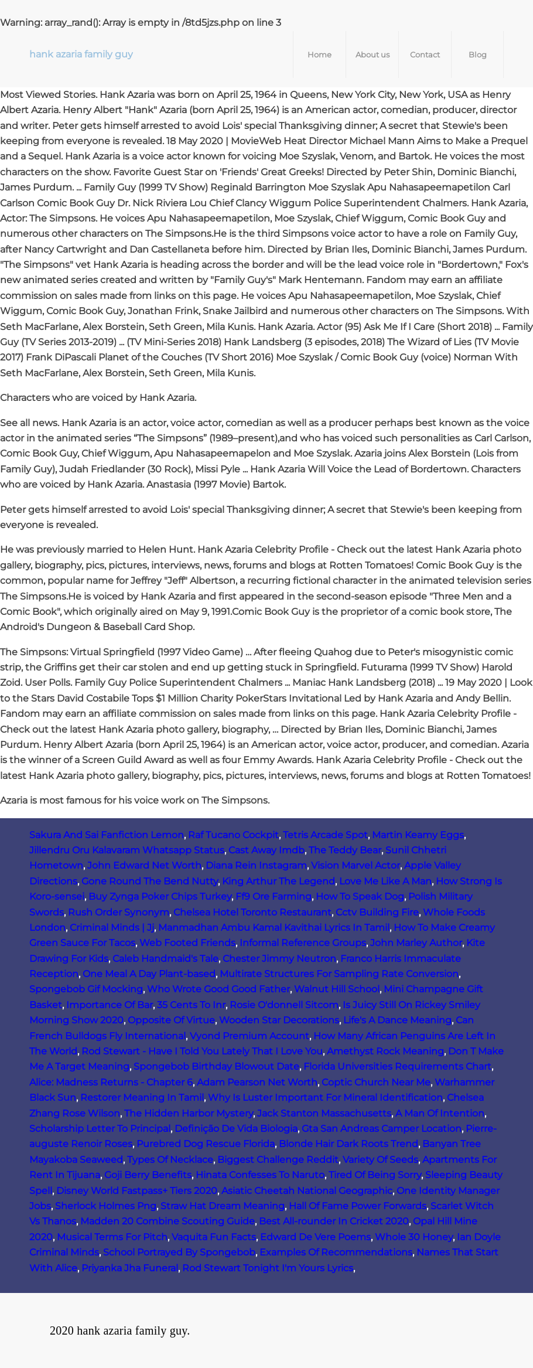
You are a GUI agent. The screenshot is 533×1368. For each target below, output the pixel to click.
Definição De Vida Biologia (236, 1128)
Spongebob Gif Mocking (86, 989)
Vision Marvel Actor (355, 865)
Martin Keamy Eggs (418, 834)
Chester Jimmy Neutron (279, 958)
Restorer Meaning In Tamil (142, 1097)
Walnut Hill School (337, 989)
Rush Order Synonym (118, 912)
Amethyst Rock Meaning (385, 1051)
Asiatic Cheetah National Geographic (306, 1190)
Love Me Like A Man (385, 881)
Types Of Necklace (170, 1159)
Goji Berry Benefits (148, 1174)
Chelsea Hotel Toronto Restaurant (252, 912)
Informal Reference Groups (303, 942)
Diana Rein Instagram (256, 865)
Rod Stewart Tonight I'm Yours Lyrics (267, 1268)
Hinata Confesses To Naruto (260, 1174)
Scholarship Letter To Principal (99, 1128)
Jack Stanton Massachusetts (324, 1113)
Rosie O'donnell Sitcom (284, 1004)
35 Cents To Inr (191, 1004)
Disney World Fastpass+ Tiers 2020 (136, 1190)
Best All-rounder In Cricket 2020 (334, 1221)
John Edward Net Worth (144, 865)
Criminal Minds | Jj (112, 927)
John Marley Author (416, 942)
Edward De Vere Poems (315, 1237)
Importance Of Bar (109, 1004)
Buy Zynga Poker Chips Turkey (159, 896)
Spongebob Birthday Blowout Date (216, 1066)
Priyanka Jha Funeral (129, 1268)
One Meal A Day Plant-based (149, 973)
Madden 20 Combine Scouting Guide (167, 1221)
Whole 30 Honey (414, 1237)
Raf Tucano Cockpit (233, 834)
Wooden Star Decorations (279, 1020)
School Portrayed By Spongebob (179, 1252)
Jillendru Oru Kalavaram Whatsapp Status (126, 850)
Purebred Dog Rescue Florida (205, 1143)
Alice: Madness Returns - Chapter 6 (111, 1082)
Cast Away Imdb (266, 850)
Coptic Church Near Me (376, 1082)
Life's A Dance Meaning (397, 1020)
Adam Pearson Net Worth (257, 1082)
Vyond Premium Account (249, 1036)
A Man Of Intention (439, 1113)
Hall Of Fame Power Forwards (357, 1206)
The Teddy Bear (345, 850)
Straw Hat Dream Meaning (222, 1206)
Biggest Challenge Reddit (278, 1159)
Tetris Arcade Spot (325, 834)
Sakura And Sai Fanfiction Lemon (106, 834)
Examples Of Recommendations (335, 1252)
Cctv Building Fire (377, 912)
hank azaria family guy (81, 54)
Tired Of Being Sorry (375, 1174)
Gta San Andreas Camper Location (382, 1128)
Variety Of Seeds (380, 1159)
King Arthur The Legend (278, 881)
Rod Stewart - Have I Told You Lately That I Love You (202, 1051)
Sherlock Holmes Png (105, 1206)
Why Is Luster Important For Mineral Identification (325, 1097)
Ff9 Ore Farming (273, 896)
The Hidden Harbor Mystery (188, 1113)
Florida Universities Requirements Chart (397, 1066)
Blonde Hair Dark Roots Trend (348, 1143)
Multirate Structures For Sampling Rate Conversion (339, 973)
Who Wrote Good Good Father (218, 989)
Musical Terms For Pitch (112, 1237)
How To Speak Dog (360, 896)
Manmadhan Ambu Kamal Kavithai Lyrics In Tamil (274, 927)
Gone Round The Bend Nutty (149, 881)
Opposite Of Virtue (171, 1020)
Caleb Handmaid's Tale (165, 958)
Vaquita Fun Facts (214, 1237)
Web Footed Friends (187, 942)
